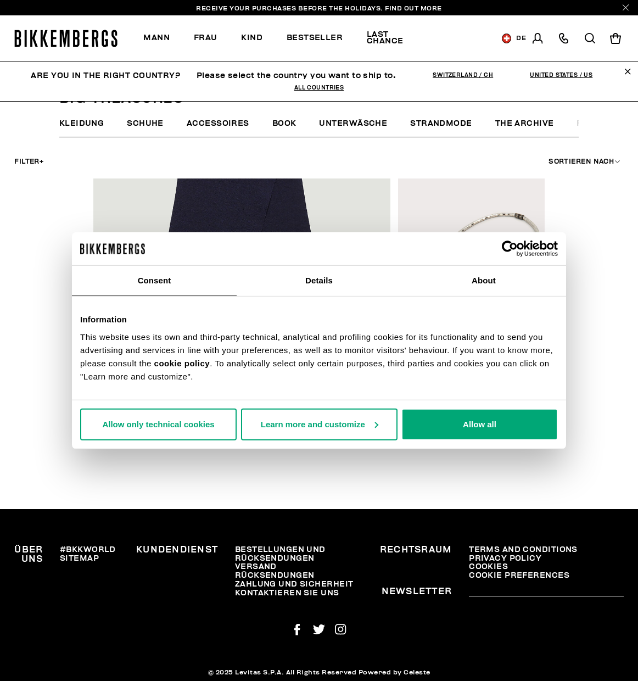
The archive (524, 123)
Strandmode (441, 123)
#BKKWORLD (88, 549)
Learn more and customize (319, 423)
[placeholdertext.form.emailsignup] (546, 592)
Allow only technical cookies (158, 423)
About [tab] (484, 280)
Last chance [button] (385, 37)
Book (284, 123)
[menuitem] (162, 38)
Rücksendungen (275, 575)
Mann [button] (156, 38)
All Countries (319, 88)
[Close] (625, 7)
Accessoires (218, 123)
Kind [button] (251, 38)
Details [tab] (319, 280)
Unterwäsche (353, 123)
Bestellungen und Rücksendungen (280, 553)
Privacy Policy (505, 558)
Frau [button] (205, 38)
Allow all (479, 423)
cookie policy (182, 362)
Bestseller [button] (315, 38)
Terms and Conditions (523, 549)
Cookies (488, 566)
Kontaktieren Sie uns (287, 593)
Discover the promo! (454, 38)
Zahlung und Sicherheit (294, 584)
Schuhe (145, 123)
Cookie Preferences (519, 575)
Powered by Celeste (394, 672)
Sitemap (79, 558)
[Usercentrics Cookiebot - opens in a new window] (510, 249)
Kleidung (81, 123)
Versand (256, 566)
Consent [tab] (154, 280)
